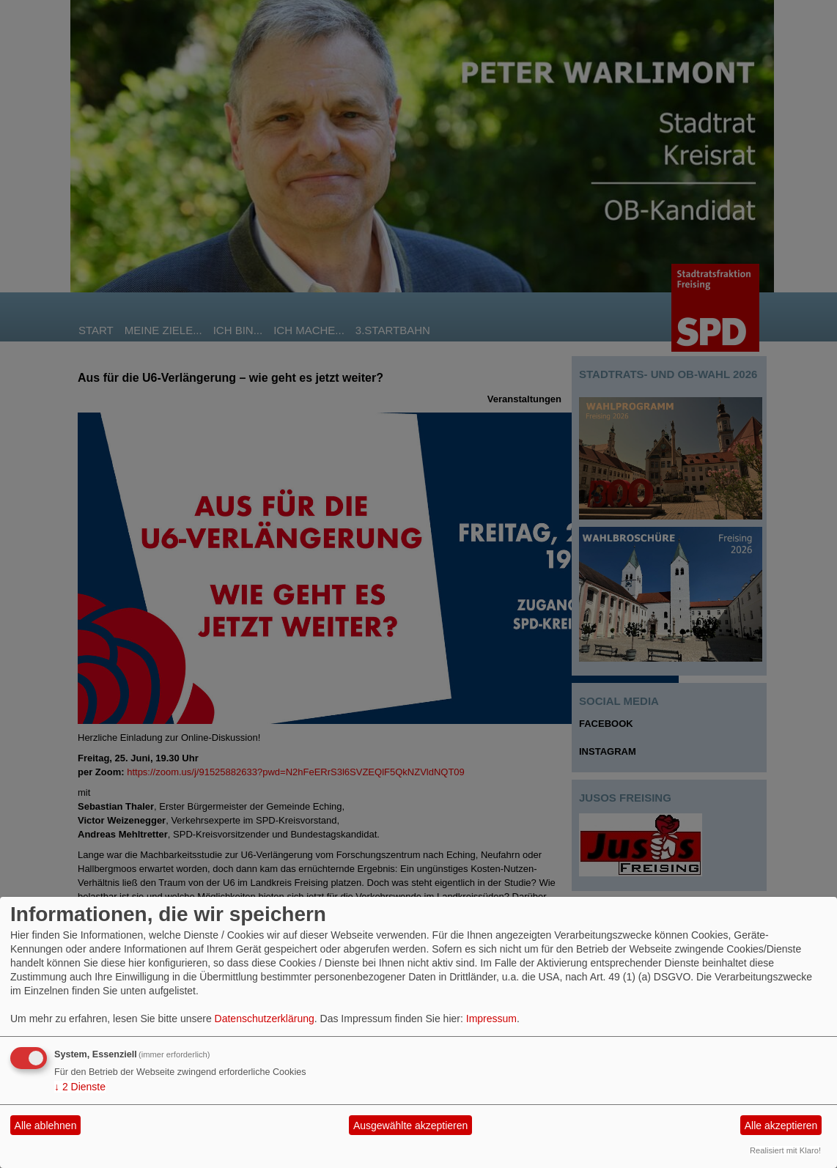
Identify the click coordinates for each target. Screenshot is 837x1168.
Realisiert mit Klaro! (785, 1150)
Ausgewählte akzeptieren (410, 1125)
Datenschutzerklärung (264, 1018)
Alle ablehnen (46, 1125)
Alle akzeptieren (781, 1125)
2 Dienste (80, 1087)
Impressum (491, 1018)
